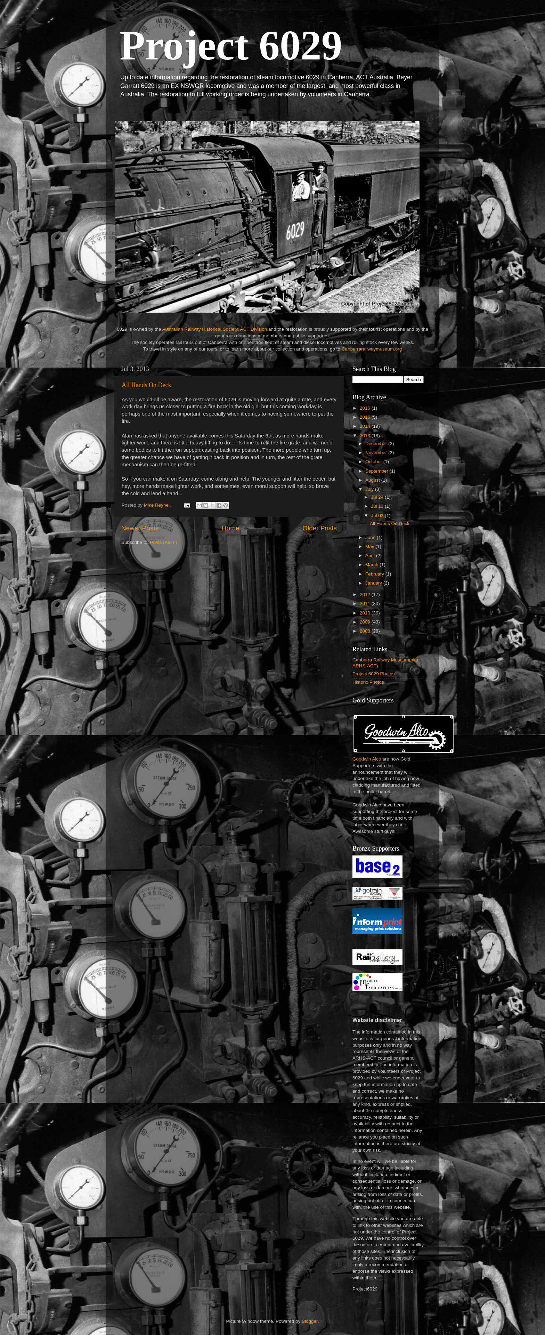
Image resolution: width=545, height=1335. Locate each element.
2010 (366, 613)
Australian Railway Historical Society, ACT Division (214, 329)
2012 (366, 594)
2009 (366, 622)
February (375, 574)
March (372, 564)
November (376, 452)
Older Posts (319, 528)
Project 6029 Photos (373, 673)
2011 (366, 603)
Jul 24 (378, 497)
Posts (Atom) (163, 542)
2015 (366, 417)
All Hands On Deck (146, 384)
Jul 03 (378, 515)
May (370, 546)
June (371, 537)
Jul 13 (378, 506)
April (370, 555)
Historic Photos (368, 682)
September (377, 471)
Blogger (310, 1321)
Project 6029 (231, 45)
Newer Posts (139, 528)
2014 (366, 426)
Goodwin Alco (366, 759)
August (373, 480)
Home (230, 528)
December (376, 443)
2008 (366, 631)
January (374, 583)
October (374, 461)
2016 (366, 408)
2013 (366, 435)
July (370, 489)
